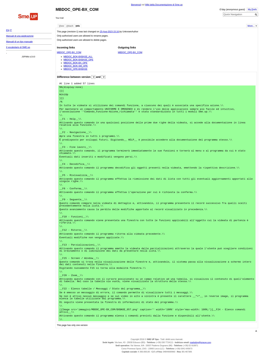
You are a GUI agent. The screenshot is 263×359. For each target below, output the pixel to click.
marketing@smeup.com (200, 342)
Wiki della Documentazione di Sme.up (164, 4)
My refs (252, 9)
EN (7, 30)
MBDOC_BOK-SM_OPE (76, 66)
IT (11, 30)
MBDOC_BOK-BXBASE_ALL (78, 56)
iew (61, 26)
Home (28, 17)
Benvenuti (136, 4)
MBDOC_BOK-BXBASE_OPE (78, 59)
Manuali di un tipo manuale (19, 41)
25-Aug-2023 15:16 (109, 31)
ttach (69, 26)
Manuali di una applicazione (19, 36)
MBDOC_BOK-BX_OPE (75, 63)
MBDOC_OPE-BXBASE (75, 69)
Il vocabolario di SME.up (18, 47)
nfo (78, 26)
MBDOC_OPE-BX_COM (69, 52)
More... (251, 26)
